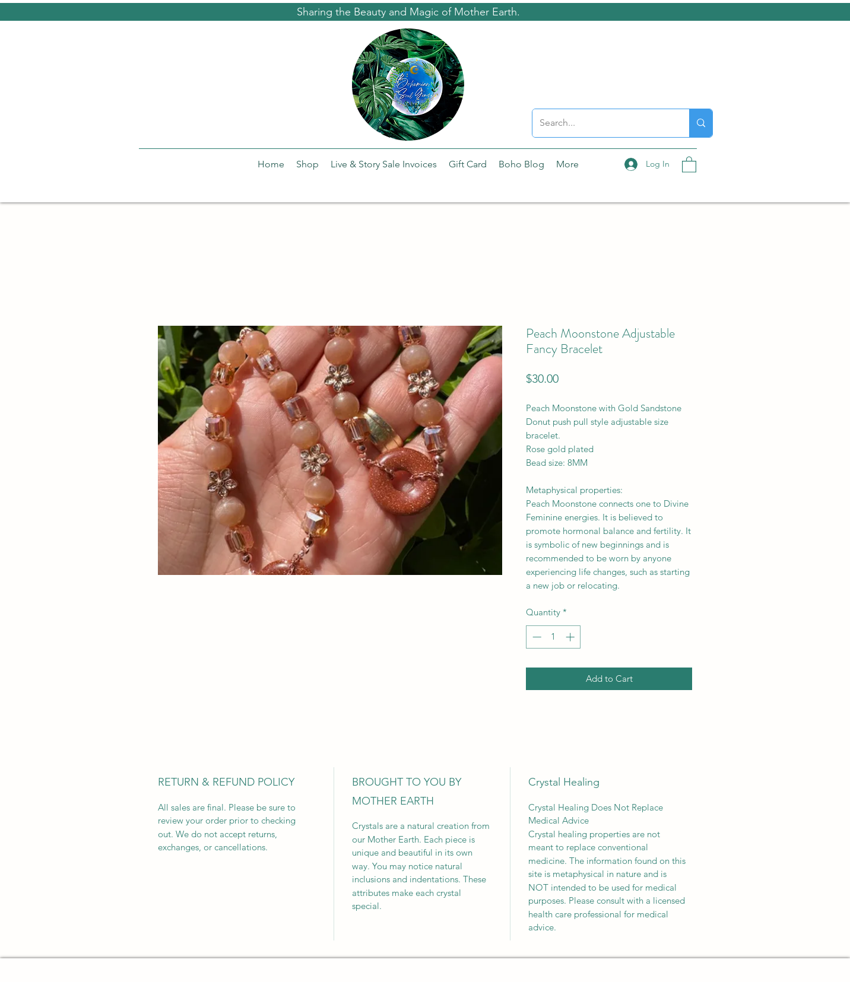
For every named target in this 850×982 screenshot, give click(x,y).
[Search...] (602, 123)
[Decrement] (536, 637)
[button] (689, 164)
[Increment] (571, 637)
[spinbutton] (553, 637)
